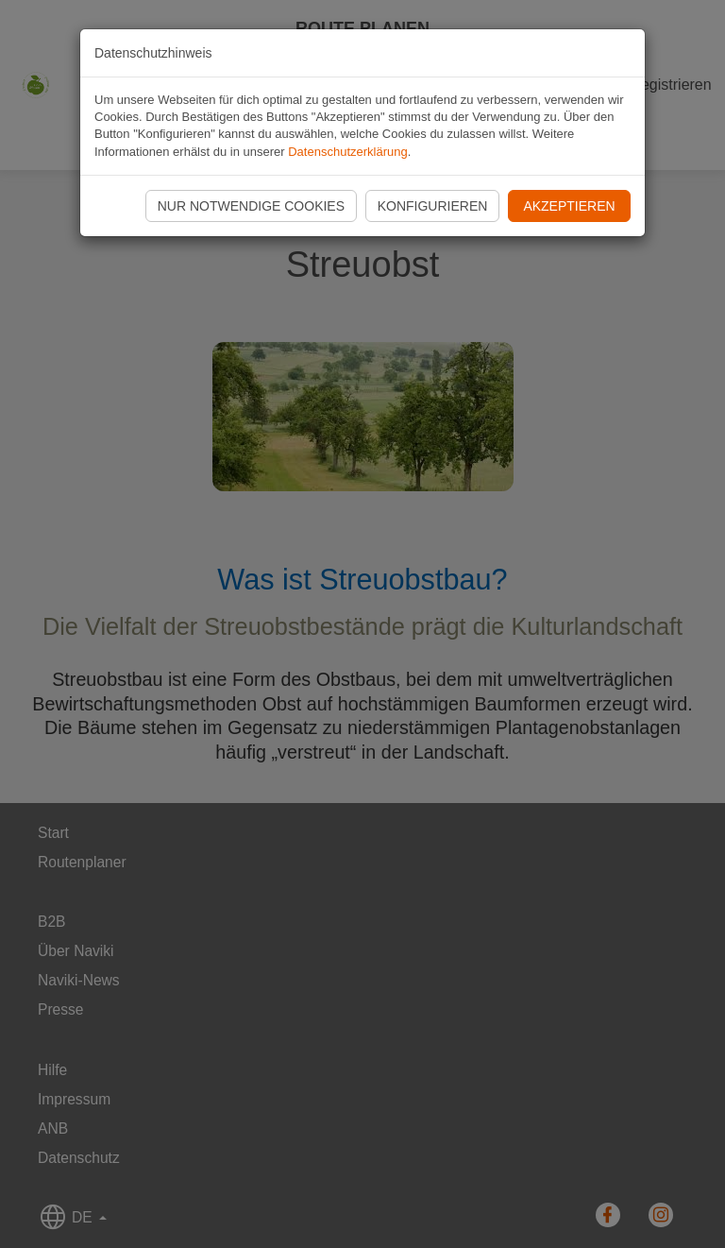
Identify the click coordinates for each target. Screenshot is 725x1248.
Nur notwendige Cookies (251, 206)
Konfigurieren (433, 206)
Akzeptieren (569, 206)
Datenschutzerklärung (347, 152)
